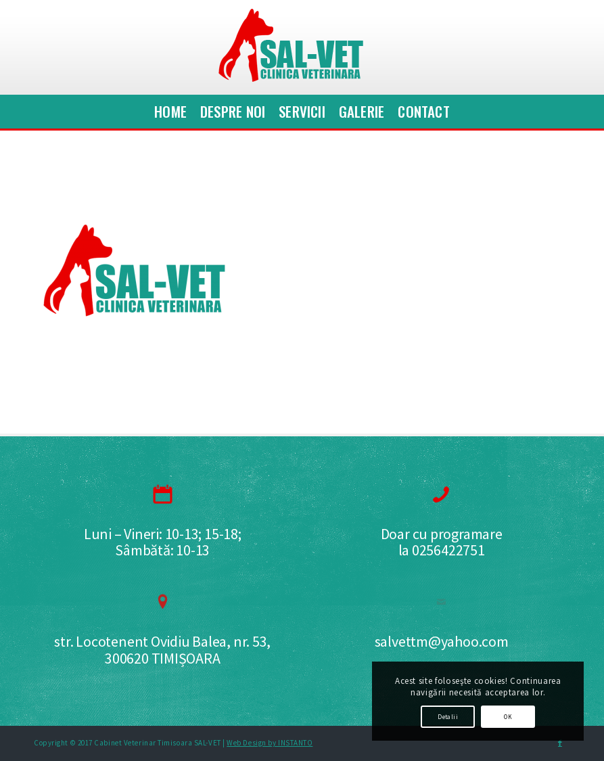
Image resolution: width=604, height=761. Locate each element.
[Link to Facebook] (560, 743)
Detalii (448, 716)
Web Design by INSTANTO (269, 742)
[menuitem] (170, 112)
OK (508, 716)
